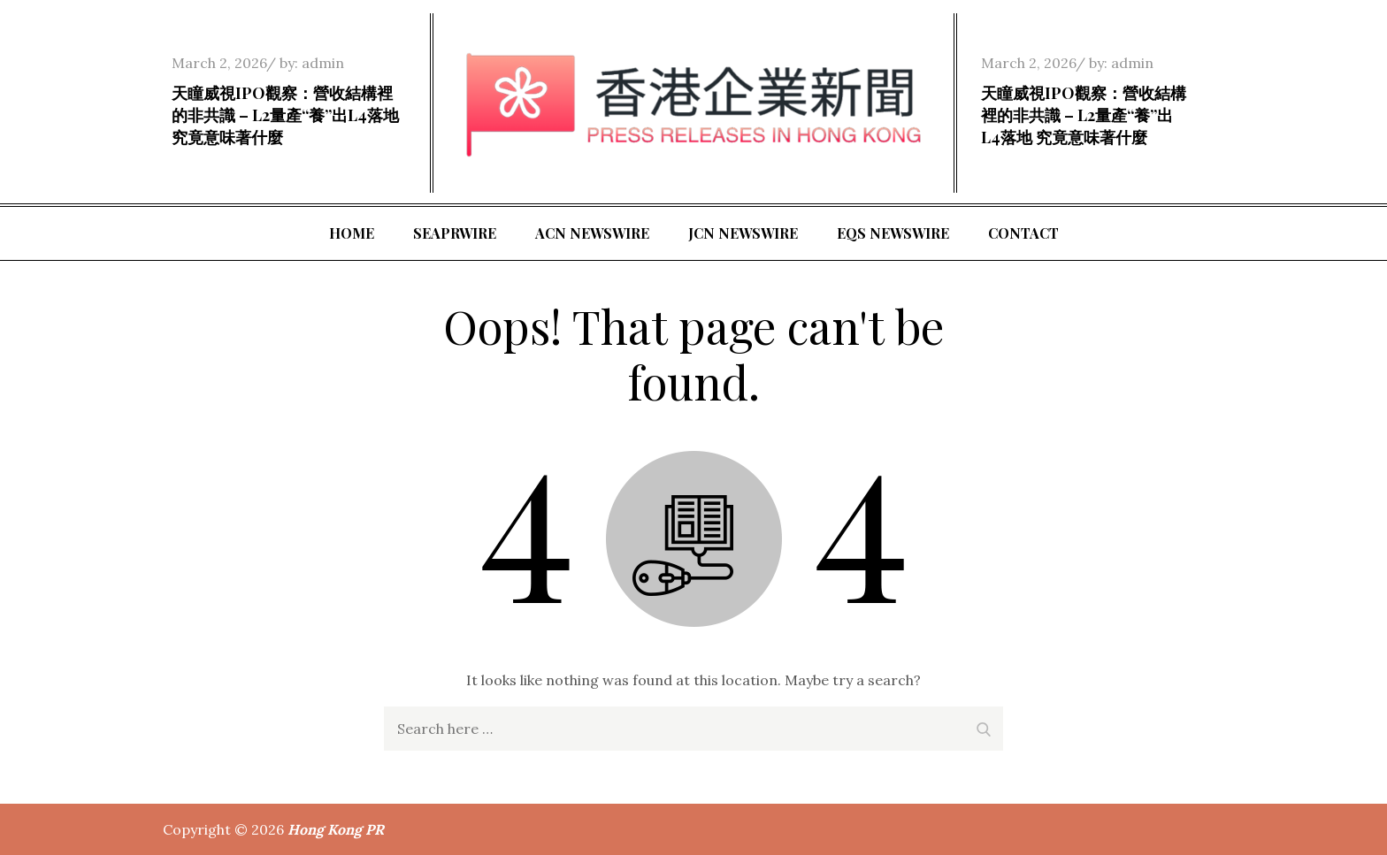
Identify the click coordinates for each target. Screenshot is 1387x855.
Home (351, 233)
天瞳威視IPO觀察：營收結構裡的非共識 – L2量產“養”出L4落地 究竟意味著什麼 (285, 115)
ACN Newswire (592, 233)
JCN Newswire (743, 233)
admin (323, 63)
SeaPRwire (454, 233)
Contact (1023, 233)
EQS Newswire (893, 233)
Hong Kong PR (335, 829)
